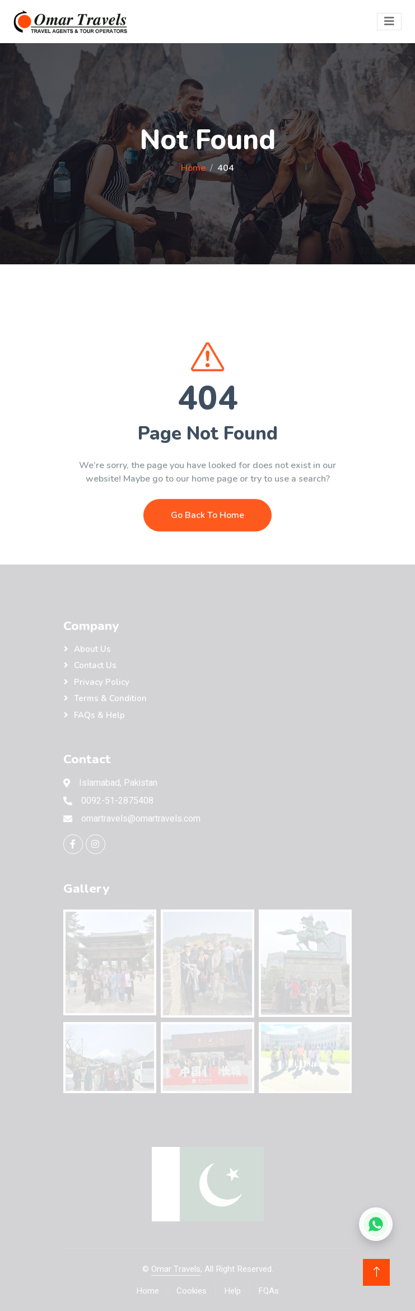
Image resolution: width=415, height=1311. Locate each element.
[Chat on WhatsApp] (376, 1224)
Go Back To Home (207, 543)
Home (193, 168)
